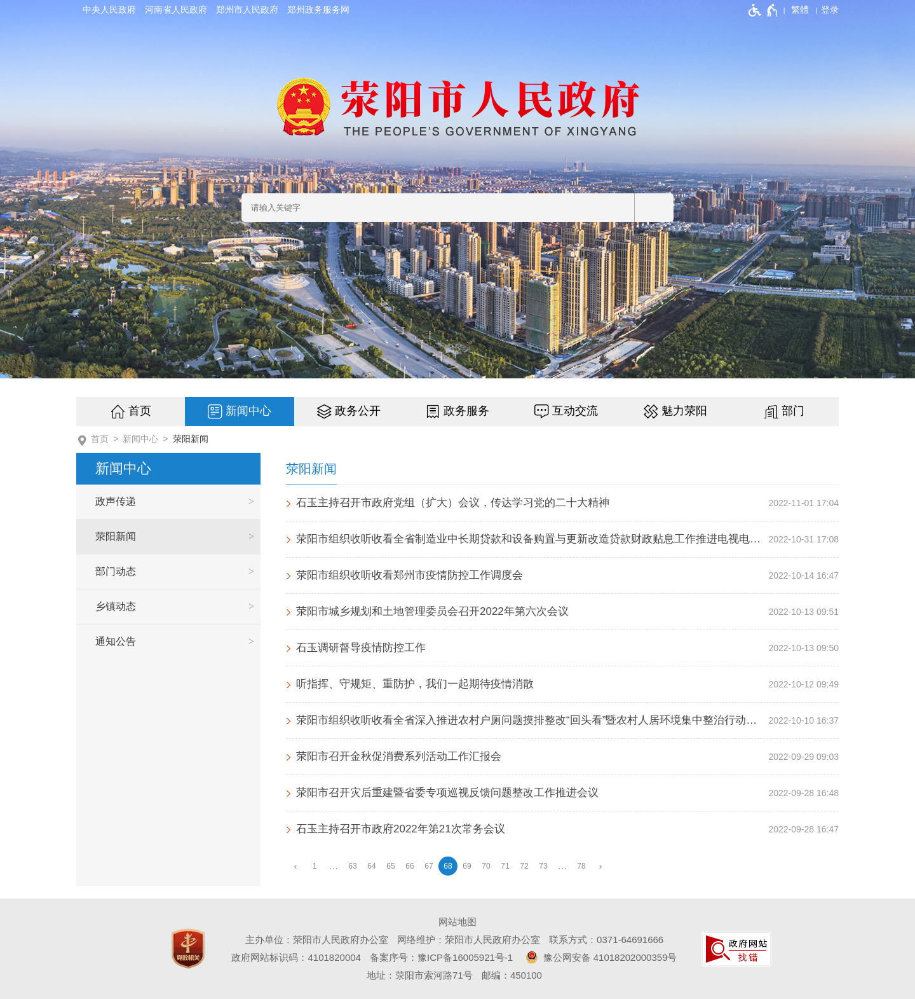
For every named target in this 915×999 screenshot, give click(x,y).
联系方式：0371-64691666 (606, 939)
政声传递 (115, 501)
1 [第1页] (315, 866)
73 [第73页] (543, 866)
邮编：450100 (512, 975)
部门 (793, 410)
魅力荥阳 (684, 410)
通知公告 (115, 641)
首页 (139, 410)
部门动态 (115, 571)
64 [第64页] (371, 866)
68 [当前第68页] (448, 866)
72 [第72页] (524, 866)
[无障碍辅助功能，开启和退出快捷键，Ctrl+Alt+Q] (763, 10)
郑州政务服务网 (318, 9)
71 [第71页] (505, 866)
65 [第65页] (390, 866)
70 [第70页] (486, 866)
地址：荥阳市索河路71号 (420, 975)
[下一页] (600, 866)
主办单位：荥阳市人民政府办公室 (316, 939)
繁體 (800, 9)
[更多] (562, 866)
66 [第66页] (409, 866)
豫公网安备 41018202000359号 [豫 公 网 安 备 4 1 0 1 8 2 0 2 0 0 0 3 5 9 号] (599, 957)
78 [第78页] (581, 866)
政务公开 (358, 410)
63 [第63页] (352, 866)
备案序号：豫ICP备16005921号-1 (441, 957)
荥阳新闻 (190, 439)
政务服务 (466, 410)
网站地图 (457, 921)
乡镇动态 (115, 606)
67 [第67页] (428, 866)
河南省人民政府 (176, 9)
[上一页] (295, 866)
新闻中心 (248, 410)
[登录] (830, 9)
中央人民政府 (109, 9)
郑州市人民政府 (247, 9)
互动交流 (575, 410)
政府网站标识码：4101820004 (295, 957)
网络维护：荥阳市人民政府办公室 (468, 939)
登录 (830, 9)
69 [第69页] (467, 866)
